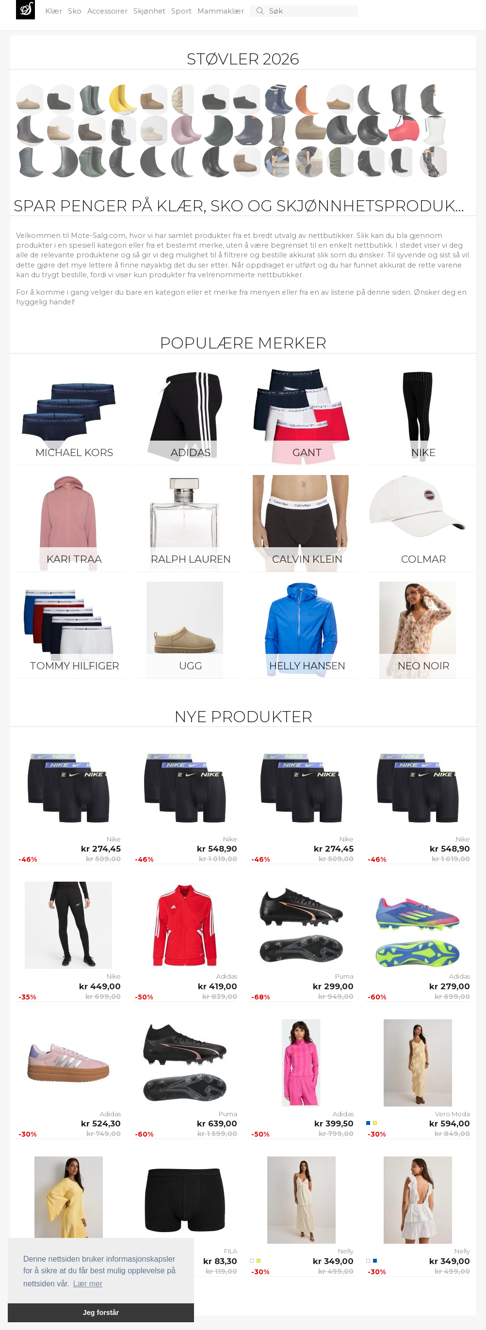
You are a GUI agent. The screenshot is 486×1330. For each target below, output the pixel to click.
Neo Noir (424, 666)
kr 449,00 (100, 986)
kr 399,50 (334, 1123)
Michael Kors (74, 452)
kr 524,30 (101, 1123)
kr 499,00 (336, 1271)
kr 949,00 (336, 996)
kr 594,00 (449, 1123)
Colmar (423, 559)
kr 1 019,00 (218, 859)
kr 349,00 (333, 1261)
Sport (182, 11)
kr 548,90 (217, 849)
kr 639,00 (217, 1123)
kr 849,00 (452, 1134)
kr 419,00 (217, 986)
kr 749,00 (103, 1134)
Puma (344, 976)
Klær (54, 11)
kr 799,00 (336, 1134)
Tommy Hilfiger (74, 666)
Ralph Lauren (191, 559)
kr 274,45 (101, 849)
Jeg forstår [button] (101, 1312)
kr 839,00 (219, 996)
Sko (75, 11)
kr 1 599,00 (217, 1134)
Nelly (346, 1251)
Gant (307, 452)
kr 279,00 (449, 986)
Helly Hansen (307, 666)
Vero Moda (452, 1114)
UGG (190, 666)
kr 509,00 (103, 859)
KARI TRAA (74, 559)
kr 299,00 (333, 986)
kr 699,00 (103, 996)
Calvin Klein (307, 559)
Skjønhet (150, 11)
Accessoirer (108, 11)
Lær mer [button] (87, 1284)
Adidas (191, 452)
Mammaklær (221, 11)
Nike (423, 452)
